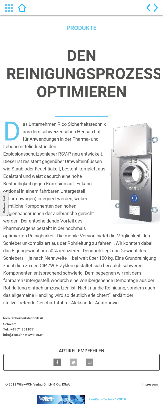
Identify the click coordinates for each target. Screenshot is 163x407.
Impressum (150, 384)
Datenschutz (4, 203)
